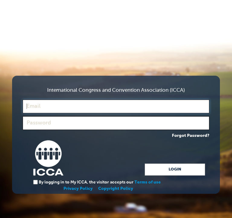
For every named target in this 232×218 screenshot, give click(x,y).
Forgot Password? (190, 136)
